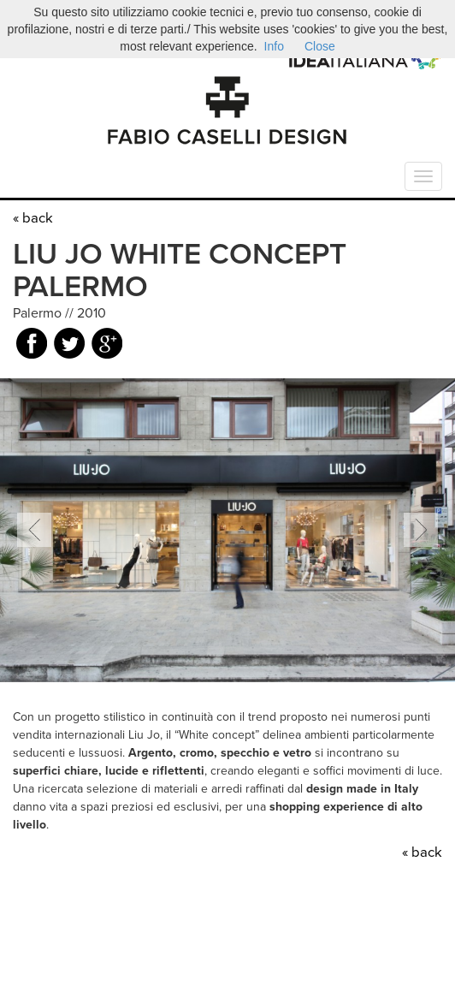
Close (319, 46)
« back (33, 218)
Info (274, 46)
